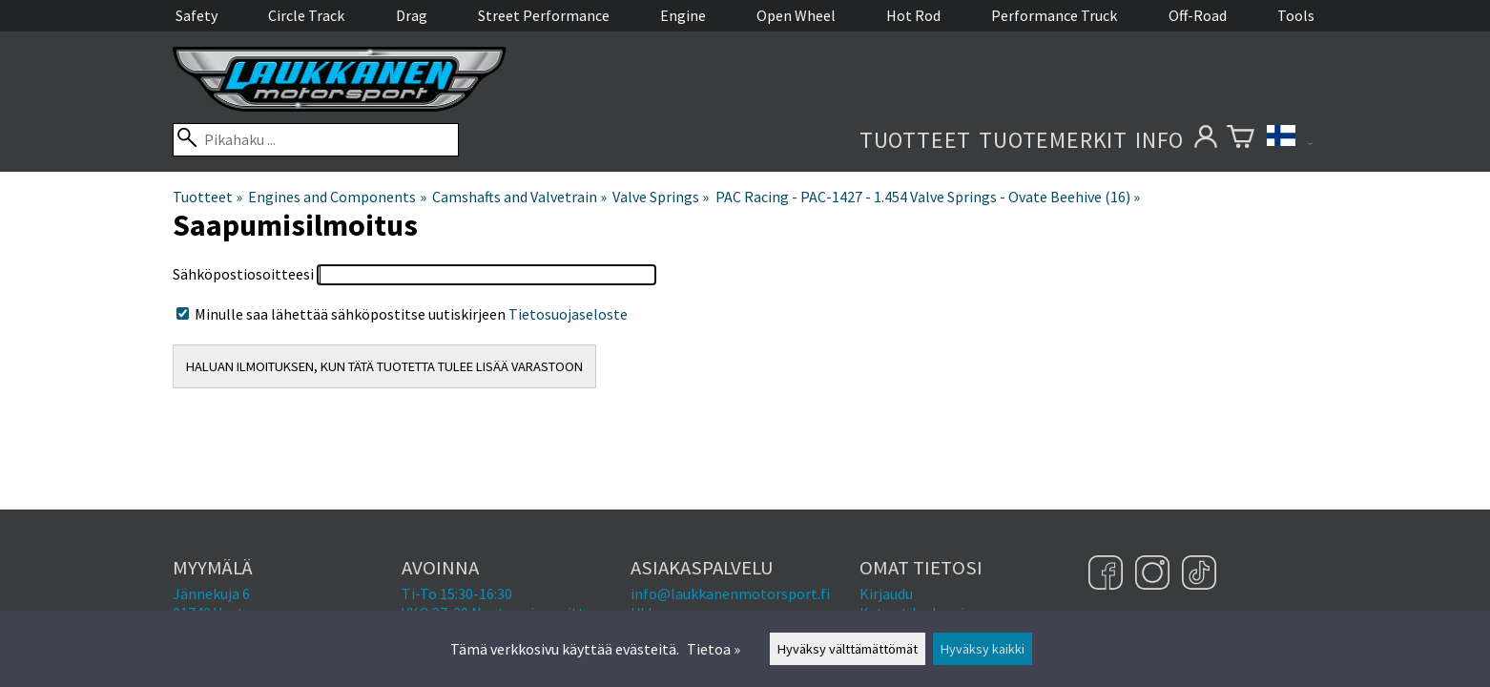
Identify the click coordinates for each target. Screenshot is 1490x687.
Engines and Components (336, 196)
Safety (196, 15)
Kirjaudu (886, 593)
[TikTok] (1199, 574)
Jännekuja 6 (211, 593)
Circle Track (306, 15)
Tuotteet (915, 140)
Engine (683, 15)
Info (1159, 140)
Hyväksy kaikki (982, 648)
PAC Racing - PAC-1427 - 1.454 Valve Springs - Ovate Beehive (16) (927, 196)
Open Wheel (796, 15)
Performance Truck (1054, 15)
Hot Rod (913, 15)
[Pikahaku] (316, 139)
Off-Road (1198, 15)
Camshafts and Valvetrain (519, 196)
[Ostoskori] (1240, 140)
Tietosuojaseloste (568, 313)
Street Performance (544, 15)
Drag (411, 15)
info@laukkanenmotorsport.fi (730, 593)
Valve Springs (660, 196)
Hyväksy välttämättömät (847, 648)
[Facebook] (1108, 574)
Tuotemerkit (1053, 140)
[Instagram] (1154, 574)
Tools (1295, 15)
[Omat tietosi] (1205, 140)
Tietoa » (713, 648)
